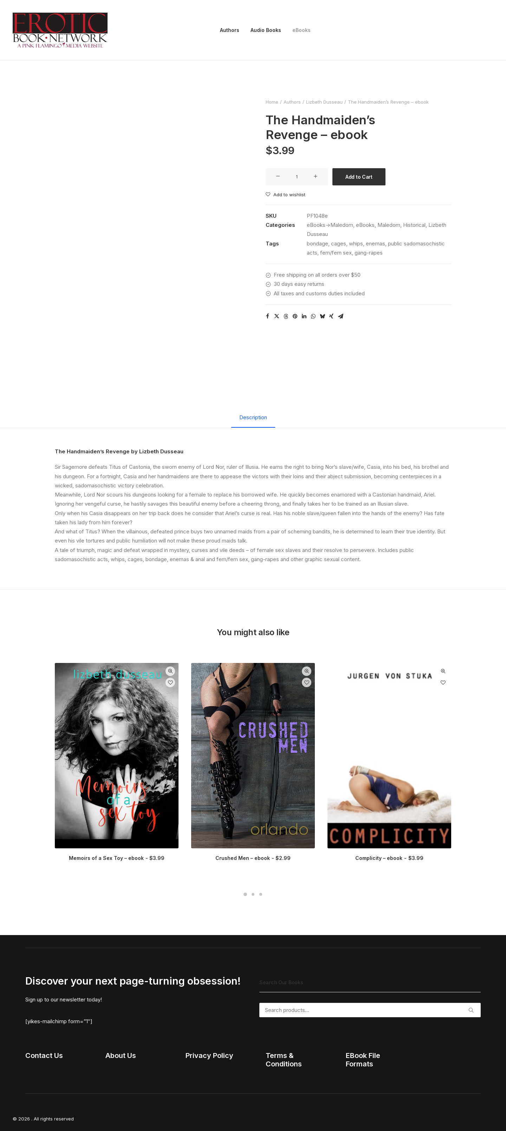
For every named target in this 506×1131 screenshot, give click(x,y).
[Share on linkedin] (304, 316)
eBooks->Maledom (330, 225)
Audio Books (266, 30)
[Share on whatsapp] (313, 316)
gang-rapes (369, 252)
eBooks (301, 30)
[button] (278, 176)
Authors (229, 30)
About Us (120, 1055)
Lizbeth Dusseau (324, 102)
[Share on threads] (285, 316)
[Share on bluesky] (322, 316)
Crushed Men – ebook (253, 858)
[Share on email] (340, 316)
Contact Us (44, 1055)
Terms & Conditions (284, 1059)
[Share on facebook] (267, 316)
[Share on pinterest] (295, 316)
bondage (317, 243)
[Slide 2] (253, 894)
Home (272, 102)
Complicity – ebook (389, 858)
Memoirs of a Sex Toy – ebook (116, 858)
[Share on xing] (331, 316)
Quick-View (170, 671)
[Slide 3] (261, 894)
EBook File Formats (363, 1059)
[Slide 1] (245, 894)
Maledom (388, 225)
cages (338, 243)
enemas (375, 243)
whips (356, 243)
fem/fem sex (336, 252)
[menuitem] (229, 30)
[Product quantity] (297, 176)
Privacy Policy (209, 1055)
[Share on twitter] (276, 316)
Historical (414, 225)
